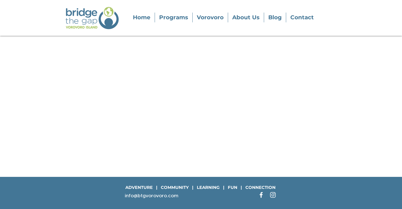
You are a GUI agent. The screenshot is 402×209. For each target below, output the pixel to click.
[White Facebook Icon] (261, 195)
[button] (173, 17)
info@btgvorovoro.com (151, 196)
